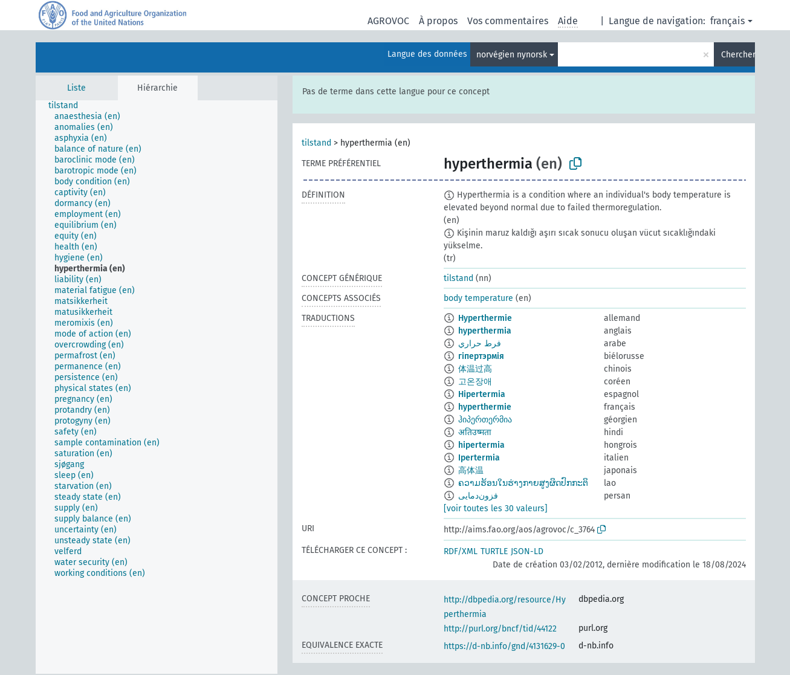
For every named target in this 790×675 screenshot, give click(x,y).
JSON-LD (527, 551)
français (727, 21)
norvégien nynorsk (511, 55)
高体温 (471, 470)
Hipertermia (481, 394)
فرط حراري (479, 343)
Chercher (738, 55)
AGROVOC (388, 21)
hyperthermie (484, 407)
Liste (76, 88)
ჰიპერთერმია (485, 420)
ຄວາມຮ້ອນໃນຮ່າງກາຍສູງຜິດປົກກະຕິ (523, 483)
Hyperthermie (485, 318)
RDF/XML (461, 551)
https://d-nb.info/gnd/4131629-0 (504, 646)
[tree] (156, 387)
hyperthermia (484, 331)
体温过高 (475, 369)
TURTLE (494, 551)
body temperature (478, 298)
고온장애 (475, 381)
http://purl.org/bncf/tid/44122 (500, 629)
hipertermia (481, 445)
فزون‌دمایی (478, 496)
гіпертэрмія (481, 356)
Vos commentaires (507, 21)
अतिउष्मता (474, 432)
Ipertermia (479, 458)
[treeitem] (68, 105)
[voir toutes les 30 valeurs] (496, 508)
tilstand (316, 143)
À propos (438, 21)
